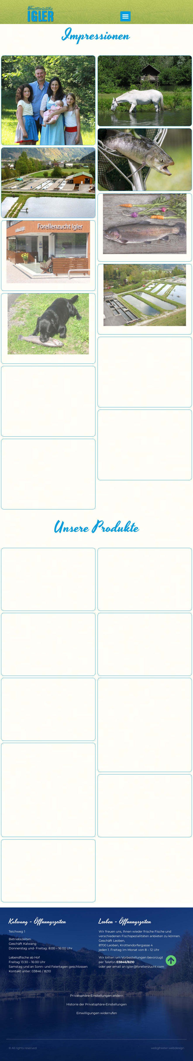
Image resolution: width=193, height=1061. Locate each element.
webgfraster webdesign (167, 1048)
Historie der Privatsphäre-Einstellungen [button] (96, 1004)
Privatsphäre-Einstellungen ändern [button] (96, 996)
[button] (125, 16)
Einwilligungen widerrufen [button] (96, 1013)
